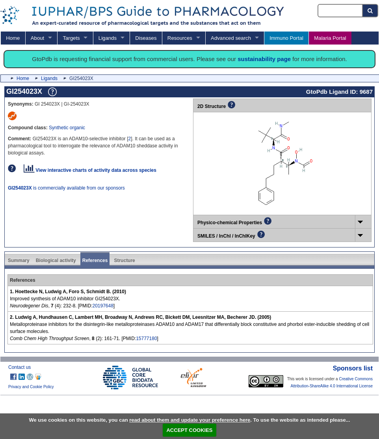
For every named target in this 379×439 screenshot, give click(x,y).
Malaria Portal (330, 38)
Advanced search (231, 38)
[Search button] (370, 10)
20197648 (102, 306)
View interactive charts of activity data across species (90, 170)
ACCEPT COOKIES (189, 430)
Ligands (107, 38)
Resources (179, 38)
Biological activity (56, 260)
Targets (71, 38)
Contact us (19, 367)
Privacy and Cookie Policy (31, 387)
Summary (19, 260)
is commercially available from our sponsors (66, 188)
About (37, 38)
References (95, 260)
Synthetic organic (67, 127)
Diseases (145, 38)
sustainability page (264, 59)
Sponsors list (353, 368)
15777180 (146, 338)
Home (13, 38)
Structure (124, 260)
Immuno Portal (286, 38)
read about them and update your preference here (189, 420)
